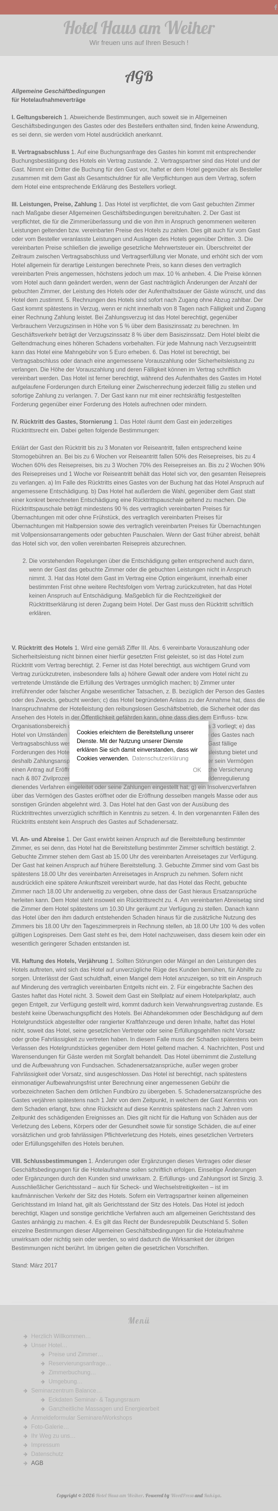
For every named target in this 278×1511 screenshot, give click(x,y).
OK (197, 770)
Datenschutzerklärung (160, 758)
